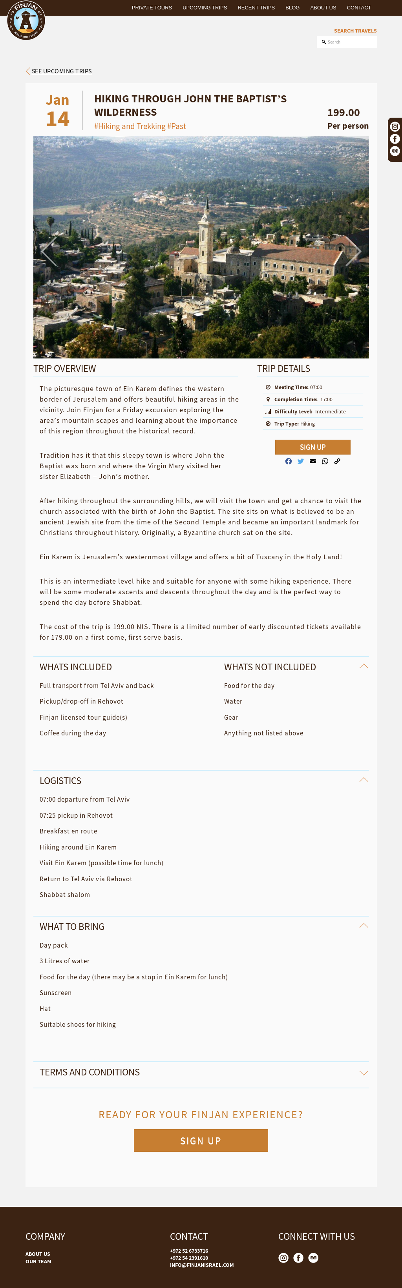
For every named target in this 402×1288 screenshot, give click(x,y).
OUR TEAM (38, 1261)
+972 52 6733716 (189, 1250)
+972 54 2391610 (189, 1257)
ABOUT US (38, 1253)
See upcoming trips (62, 71)
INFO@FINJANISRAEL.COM (202, 1264)
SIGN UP (313, 446)
